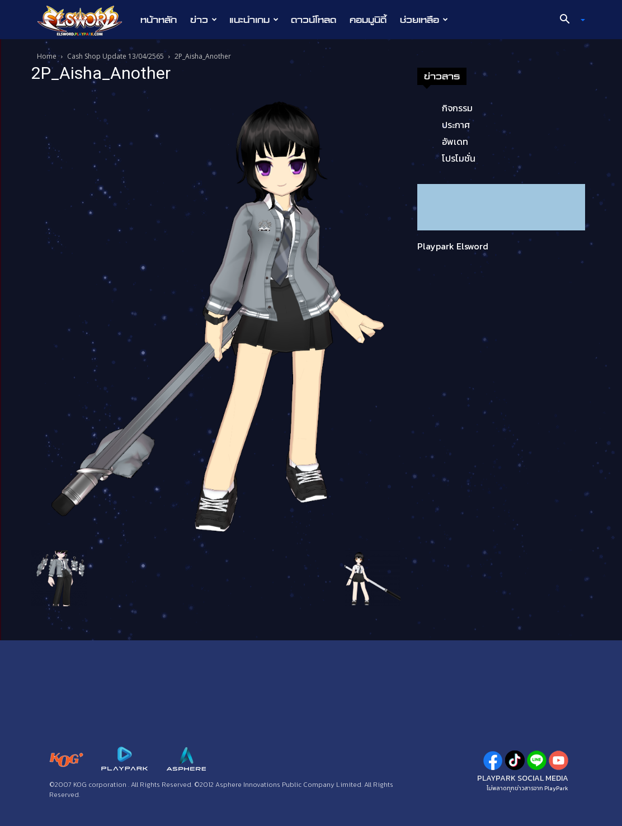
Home (46, 56)
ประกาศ (456, 124)
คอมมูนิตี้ (368, 19)
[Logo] (85, 20)
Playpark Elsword (452, 246)
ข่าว (203, 19)
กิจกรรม (457, 108)
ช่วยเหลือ (424, 19)
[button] (568, 20)
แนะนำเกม (254, 19)
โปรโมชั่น (458, 158)
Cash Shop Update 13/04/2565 (115, 56)
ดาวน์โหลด (313, 19)
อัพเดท (455, 141)
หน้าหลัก (158, 19)
